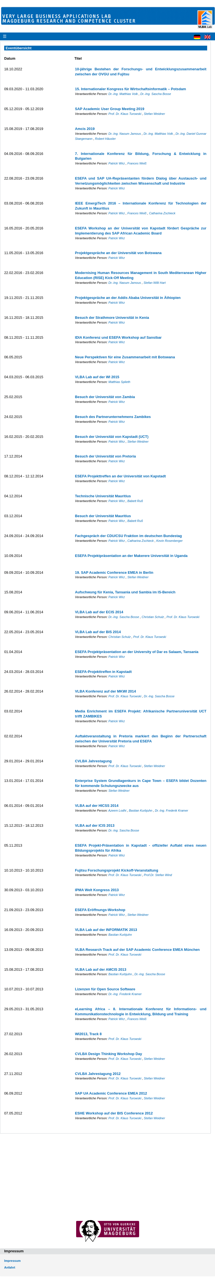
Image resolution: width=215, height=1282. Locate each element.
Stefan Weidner (154, 113)
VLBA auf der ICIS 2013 (94, 825)
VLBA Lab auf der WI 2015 (97, 377)
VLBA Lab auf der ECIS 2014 (99, 612)
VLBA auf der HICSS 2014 (96, 805)
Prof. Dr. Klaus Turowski (125, 113)
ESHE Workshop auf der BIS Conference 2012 (114, 1113)
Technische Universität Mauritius (103, 496)
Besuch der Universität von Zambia (105, 397)
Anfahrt (9, 1267)
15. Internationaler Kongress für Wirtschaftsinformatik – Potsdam (130, 89)
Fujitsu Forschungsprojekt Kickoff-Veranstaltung (116, 870)
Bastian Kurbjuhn (141, 810)
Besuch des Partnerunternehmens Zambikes (113, 417)
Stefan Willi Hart (155, 282)
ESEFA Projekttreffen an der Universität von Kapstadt (120, 476)
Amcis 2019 (85, 129)
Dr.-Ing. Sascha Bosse (155, 94)
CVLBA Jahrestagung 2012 (98, 1074)
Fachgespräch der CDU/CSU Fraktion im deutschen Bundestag (128, 536)
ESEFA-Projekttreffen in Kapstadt (103, 672)
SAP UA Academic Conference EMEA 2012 (111, 1093)
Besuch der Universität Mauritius (103, 516)
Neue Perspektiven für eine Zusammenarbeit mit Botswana (125, 357)
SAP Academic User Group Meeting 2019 (109, 109)
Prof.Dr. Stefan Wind (158, 875)
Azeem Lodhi (117, 810)
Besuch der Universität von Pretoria (105, 456)
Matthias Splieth (119, 382)
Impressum (12, 1260)
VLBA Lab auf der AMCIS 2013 (100, 969)
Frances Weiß (136, 163)
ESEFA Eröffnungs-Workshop (100, 910)
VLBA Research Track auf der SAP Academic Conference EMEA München (137, 949)
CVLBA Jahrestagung (93, 761)
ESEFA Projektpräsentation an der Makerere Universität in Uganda (131, 556)
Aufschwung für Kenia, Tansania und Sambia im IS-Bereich (125, 592)
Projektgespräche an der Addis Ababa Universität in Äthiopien (128, 298)
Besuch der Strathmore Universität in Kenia (112, 317)
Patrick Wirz (117, 163)
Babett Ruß (135, 501)
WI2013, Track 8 (88, 1034)
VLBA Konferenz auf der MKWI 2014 (105, 691)
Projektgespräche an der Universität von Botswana (118, 253)
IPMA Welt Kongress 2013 (97, 890)
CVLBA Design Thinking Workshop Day (108, 1054)
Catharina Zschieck (162, 213)
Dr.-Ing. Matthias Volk (123, 94)
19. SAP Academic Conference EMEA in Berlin (114, 572)
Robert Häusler (105, 138)
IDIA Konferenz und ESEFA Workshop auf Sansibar (118, 337)
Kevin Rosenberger (169, 540)
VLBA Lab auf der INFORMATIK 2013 (106, 930)
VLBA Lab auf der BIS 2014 (98, 632)
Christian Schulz (153, 617)
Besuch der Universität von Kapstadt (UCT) (111, 437)
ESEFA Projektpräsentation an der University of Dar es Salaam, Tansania (136, 652)
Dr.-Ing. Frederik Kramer (171, 810)
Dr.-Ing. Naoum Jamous (125, 133)
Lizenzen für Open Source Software (105, 989)
